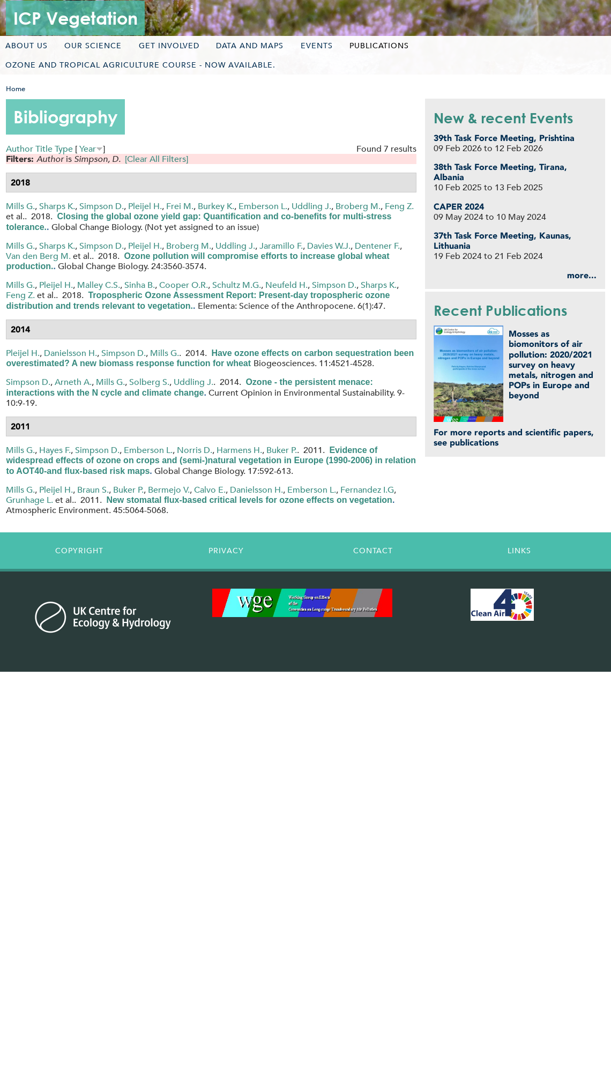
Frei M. (179, 206)
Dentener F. (377, 245)
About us (26, 45)
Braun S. (93, 489)
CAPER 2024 (459, 207)
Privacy (226, 550)
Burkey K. (216, 206)
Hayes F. (55, 450)
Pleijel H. (145, 206)
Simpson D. (101, 206)
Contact (373, 550)
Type (64, 148)
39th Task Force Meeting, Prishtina (504, 138)
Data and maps (250, 45)
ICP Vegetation (75, 18)
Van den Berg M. (38, 256)
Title (44, 148)
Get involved (169, 45)
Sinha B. (139, 285)
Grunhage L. (29, 500)
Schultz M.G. (236, 285)
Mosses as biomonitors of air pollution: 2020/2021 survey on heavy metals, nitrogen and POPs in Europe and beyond (551, 364)
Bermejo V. (169, 489)
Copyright (79, 550)
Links (519, 550)
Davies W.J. (329, 245)
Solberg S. (149, 382)
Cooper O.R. (183, 285)
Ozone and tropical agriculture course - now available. (140, 65)
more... (582, 275)
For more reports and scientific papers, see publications (514, 437)
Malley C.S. (98, 285)
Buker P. (281, 450)
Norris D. (194, 450)
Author (19, 148)
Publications (379, 45)
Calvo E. (210, 489)
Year (87, 148)
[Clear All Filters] (156, 159)
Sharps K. (57, 206)
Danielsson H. (70, 353)
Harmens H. (239, 450)
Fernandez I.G (367, 489)
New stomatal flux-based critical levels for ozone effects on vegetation (249, 499)
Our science (93, 45)
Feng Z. (399, 206)
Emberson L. (263, 206)
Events (317, 45)
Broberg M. (358, 206)
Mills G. (20, 206)
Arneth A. (73, 382)
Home (15, 88)
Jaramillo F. (281, 245)
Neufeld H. (286, 285)
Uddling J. (311, 206)
